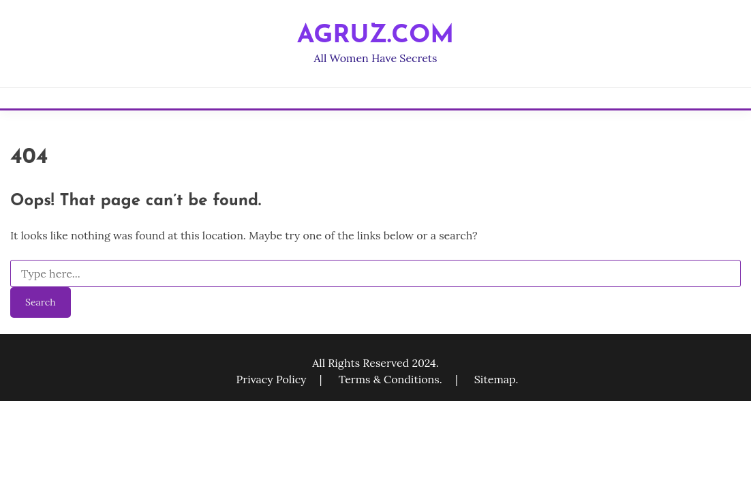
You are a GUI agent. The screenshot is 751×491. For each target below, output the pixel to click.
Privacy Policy (272, 379)
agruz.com (375, 35)
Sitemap (495, 379)
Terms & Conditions (389, 379)
